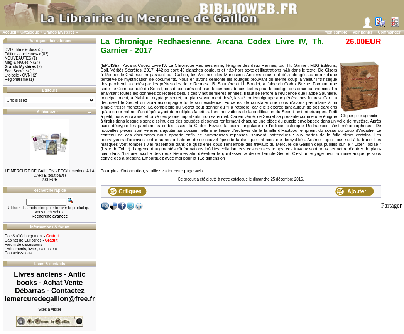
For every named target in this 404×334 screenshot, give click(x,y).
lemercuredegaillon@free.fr (50, 299)
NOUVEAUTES (18, 58)
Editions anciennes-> (23, 54)
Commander (389, 32)
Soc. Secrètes (17, 71)
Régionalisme (16, 79)
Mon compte (336, 32)
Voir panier (363, 32)
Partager (391, 205)
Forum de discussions (23, 244)
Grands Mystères (58, 32)
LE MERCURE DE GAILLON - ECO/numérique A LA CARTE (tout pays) (50, 173)
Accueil (9, 32)
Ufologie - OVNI (18, 75)
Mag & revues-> (18, 62)
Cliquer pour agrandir (359, 114)
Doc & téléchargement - (32, 236)
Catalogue (29, 32)
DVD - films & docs (21, 50)
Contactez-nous (18, 253)
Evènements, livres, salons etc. (31, 249)
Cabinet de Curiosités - (31, 240)
